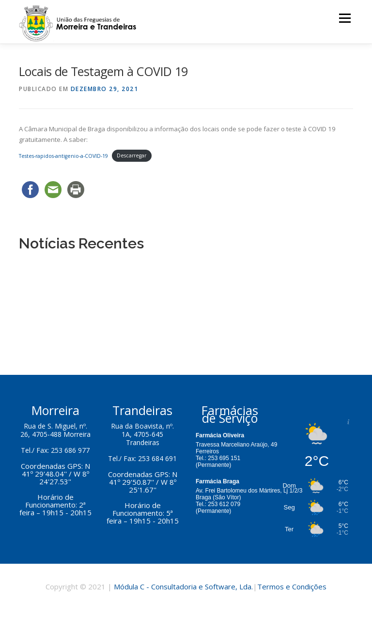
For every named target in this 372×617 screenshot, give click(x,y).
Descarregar (131, 156)
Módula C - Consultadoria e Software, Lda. (183, 586)
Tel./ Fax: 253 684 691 (142, 458)
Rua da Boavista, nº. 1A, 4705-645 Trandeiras (142, 434)
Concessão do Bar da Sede (61, 264)
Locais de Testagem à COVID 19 (70, 326)
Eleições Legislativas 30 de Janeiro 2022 (81, 310)
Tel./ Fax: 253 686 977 (55, 450)
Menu (344, 18)
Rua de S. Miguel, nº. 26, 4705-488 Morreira (55, 430)
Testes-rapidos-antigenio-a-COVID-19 (63, 156)
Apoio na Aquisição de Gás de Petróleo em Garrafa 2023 (108, 279)
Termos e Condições (291, 586)
